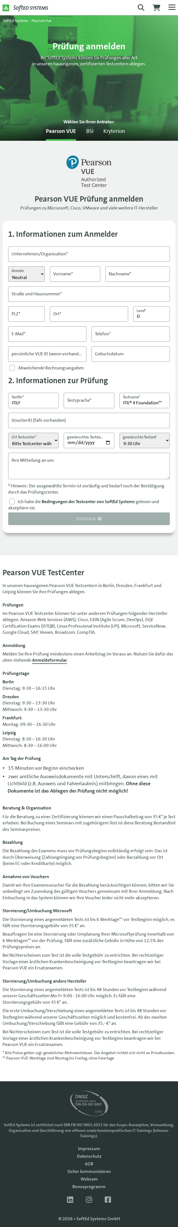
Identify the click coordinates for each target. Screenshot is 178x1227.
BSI (90, 131)
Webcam (89, 1179)
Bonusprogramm (89, 1187)
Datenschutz (89, 1156)
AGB (89, 1164)
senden (89, 518)
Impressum (89, 1149)
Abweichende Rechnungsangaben (51, 368)
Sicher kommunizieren (89, 1171)
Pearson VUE (61, 131)
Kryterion (114, 131)
